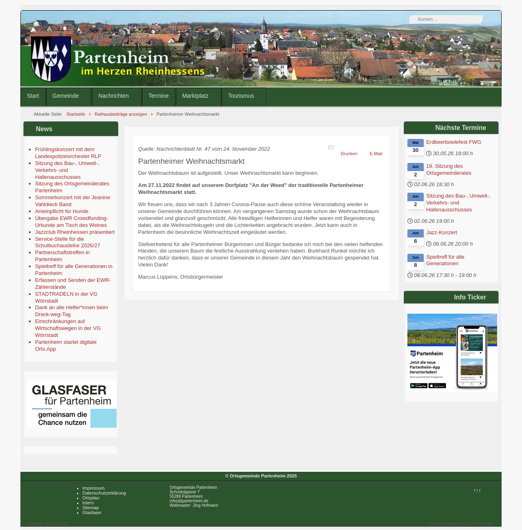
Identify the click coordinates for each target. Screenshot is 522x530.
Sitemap (90, 507)
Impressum (93, 488)
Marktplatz (195, 95)
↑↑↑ (477, 490)
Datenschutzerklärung (104, 492)
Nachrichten (113, 95)
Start (33, 95)
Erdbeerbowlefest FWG (453, 142)
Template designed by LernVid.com (461, 523)
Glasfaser (92, 512)
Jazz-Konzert (441, 232)
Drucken (349, 153)
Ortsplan (91, 497)
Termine (158, 95)
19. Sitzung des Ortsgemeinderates (448, 169)
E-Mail (375, 153)
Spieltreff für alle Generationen (445, 260)
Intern (88, 502)
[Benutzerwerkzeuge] (331, 147)
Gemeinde (66, 95)
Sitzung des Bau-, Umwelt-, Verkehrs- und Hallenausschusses (458, 203)
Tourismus (241, 95)
